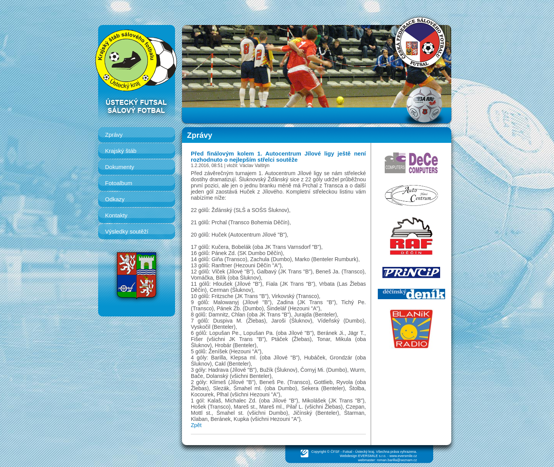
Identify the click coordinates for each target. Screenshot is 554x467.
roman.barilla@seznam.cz (397, 460)
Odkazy (115, 199)
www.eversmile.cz (403, 456)
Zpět (196, 425)
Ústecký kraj (364, 452)
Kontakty (116, 215)
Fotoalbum (118, 183)
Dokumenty (119, 167)
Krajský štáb (121, 150)
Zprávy (114, 134)
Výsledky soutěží (127, 231)
